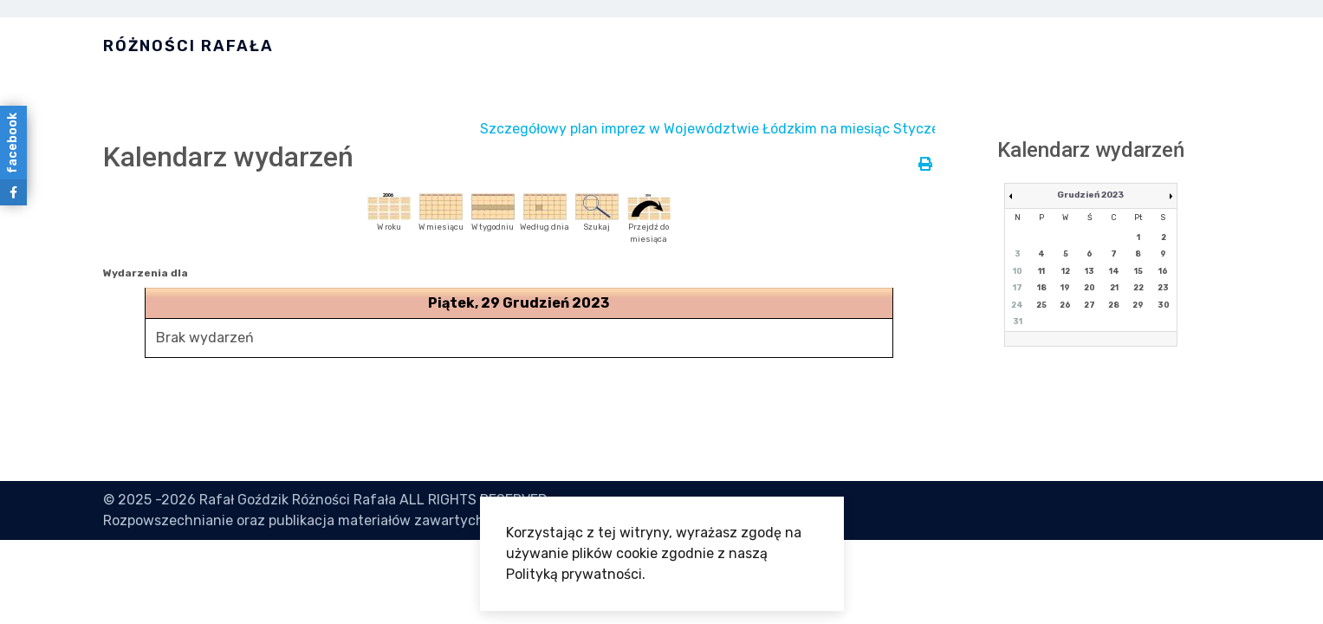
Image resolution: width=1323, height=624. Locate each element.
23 (1163, 287)
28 (1113, 305)
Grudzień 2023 (1090, 195)
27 (1089, 305)
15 (1138, 271)
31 (1017, 321)
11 (1041, 271)
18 (1042, 287)
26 (1065, 305)
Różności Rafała (188, 45)
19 (1065, 287)
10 (1017, 271)
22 (1138, 287)
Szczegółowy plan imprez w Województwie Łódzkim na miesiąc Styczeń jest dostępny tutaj (800, 128)
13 (1089, 271)
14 (1114, 271)
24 (1017, 305)
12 (1065, 271)
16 (1163, 271)
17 (1017, 287)
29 (1138, 305)
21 (1114, 287)
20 (1089, 287)
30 (1164, 305)
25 (1041, 305)
